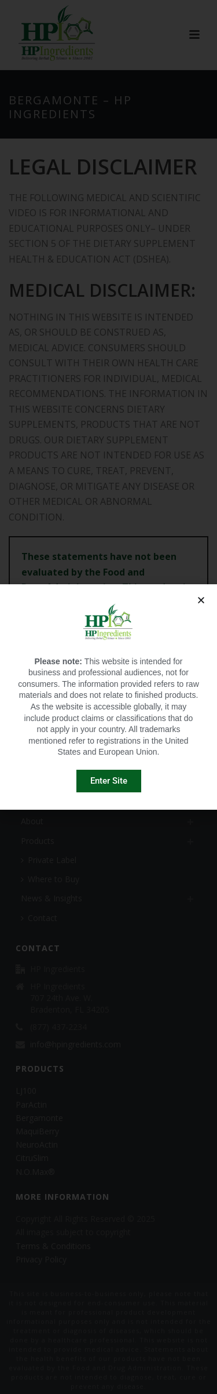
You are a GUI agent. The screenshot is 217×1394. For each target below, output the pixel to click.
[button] (201, 600)
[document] (108, 697)
